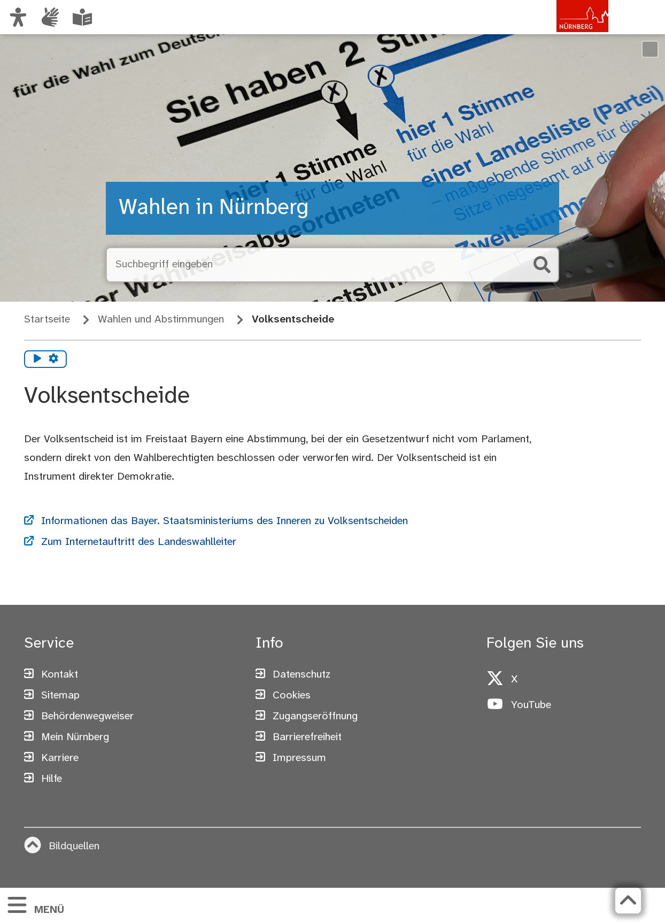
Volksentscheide (293, 319)
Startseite (47, 319)
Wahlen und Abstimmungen (161, 319)
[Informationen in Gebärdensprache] (50, 17)
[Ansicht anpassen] (18, 17)
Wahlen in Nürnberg (213, 208)
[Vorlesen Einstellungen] (53, 359)
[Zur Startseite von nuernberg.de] (562, 28)
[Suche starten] (542, 264)
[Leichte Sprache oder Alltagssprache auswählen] (82, 17)
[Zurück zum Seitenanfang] (628, 900)
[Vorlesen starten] (37, 359)
